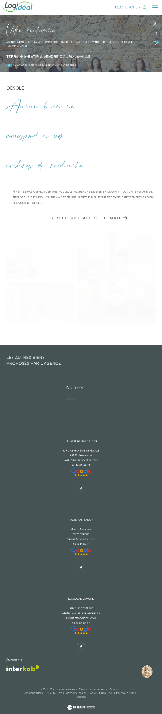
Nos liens (107, 693)
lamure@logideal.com (81, 618)
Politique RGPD (126, 693)
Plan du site (55, 693)
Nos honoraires (33, 693)
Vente (96, 42)
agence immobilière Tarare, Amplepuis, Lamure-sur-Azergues (47, 42)
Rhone (107, 42)
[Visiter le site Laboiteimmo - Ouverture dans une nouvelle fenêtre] (81, 705)
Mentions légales (76, 693)
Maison (71, 399)
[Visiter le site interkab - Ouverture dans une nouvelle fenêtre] (22, 668)
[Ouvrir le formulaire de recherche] (131, 7)
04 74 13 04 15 (81, 544)
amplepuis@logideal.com (81, 460)
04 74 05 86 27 (81, 465)
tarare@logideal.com (81, 539)
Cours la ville (124, 42)
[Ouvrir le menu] (155, 7)
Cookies (81, 697)
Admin (94, 693)
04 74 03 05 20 (81, 623)
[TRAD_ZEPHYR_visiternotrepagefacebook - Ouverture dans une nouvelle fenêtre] (81, 489)
